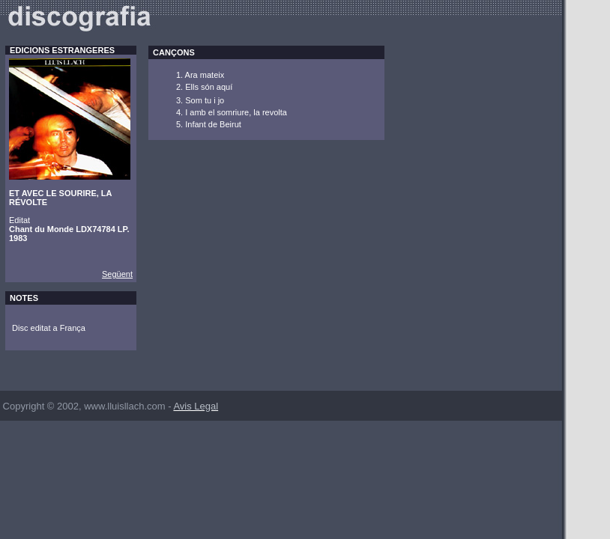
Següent (117, 274)
